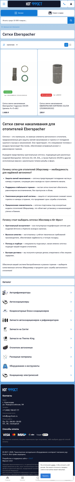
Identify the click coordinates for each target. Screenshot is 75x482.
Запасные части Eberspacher (11, 27)
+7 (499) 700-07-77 (11, 410)
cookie (53, 465)
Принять (45, 476)
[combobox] (34, 20)
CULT (31, 458)
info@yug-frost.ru (10, 416)
